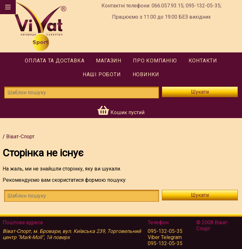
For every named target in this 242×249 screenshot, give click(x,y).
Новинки (146, 74)
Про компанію (155, 61)
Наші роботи (102, 74)
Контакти (203, 61)
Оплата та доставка (54, 61)
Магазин (108, 61)
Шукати (200, 92)
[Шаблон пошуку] (81, 92)
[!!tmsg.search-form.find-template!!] (81, 196)
